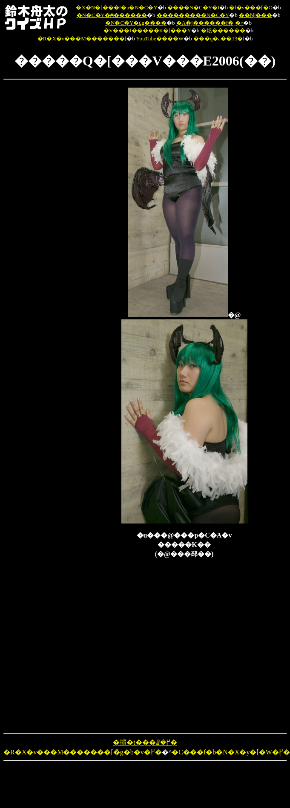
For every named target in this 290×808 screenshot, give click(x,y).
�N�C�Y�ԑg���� (136, 23)
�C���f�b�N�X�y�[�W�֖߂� (231, 752)
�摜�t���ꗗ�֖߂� (145, 742)
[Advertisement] (39, 215)
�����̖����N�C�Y (193, 15)
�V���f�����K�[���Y (147, 30)
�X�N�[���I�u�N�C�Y (116, 7)
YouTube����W (160, 38)
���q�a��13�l (218, 38)
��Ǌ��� (255, 15)
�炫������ (223, 30)
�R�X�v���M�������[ (81, 38)
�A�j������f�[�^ (210, 23)
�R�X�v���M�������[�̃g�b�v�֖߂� (82, 752)
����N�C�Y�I (193, 7)
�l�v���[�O (251, 7)
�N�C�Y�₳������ (112, 15)
